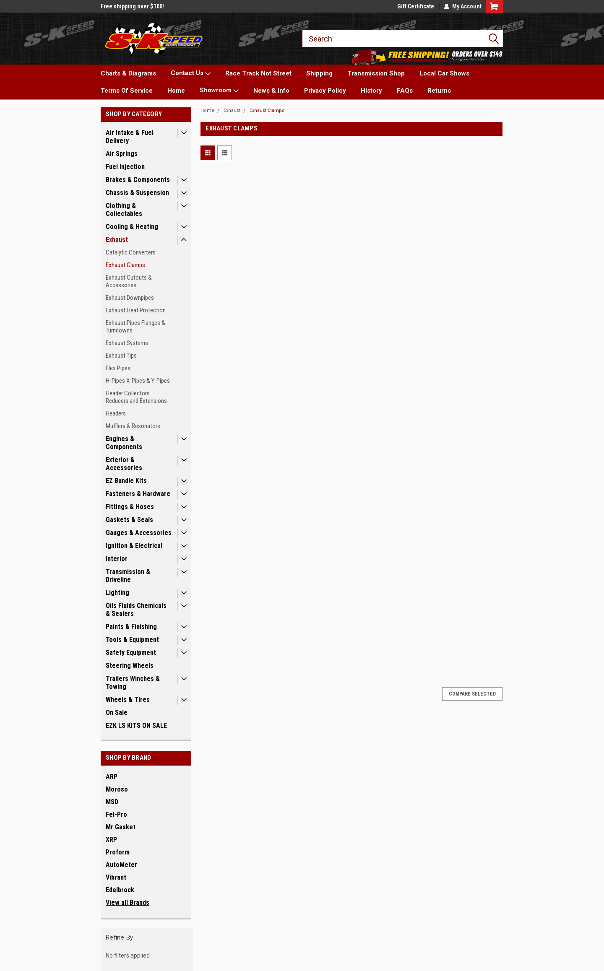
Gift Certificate (415, 6)
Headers (116, 413)
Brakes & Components (138, 180)
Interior (117, 559)
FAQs (405, 90)
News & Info (271, 90)
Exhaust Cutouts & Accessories (129, 281)
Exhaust (117, 240)
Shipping (319, 73)
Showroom (219, 90)
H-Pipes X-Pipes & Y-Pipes (138, 380)
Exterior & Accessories (124, 464)
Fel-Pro (116, 814)
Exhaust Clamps (125, 265)
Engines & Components (124, 443)
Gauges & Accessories (139, 533)
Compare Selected (472, 694)
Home (176, 90)
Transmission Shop (376, 73)
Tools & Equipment (132, 640)
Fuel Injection (125, 167)
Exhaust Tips (121, 355)
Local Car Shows (444, 73)
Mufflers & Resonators (133, 426)
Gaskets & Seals (129, 520)
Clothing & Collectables (124, 210)
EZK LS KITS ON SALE (136, 726)
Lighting (117, 593)
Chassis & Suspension (137, 193)
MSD (112, 802)
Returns (439, 90)
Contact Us (191, 73)
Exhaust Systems (127, 343)
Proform (118, 852)
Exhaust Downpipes (130, 297)
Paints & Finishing (131, 627)
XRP (111, 840)
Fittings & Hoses (130, 507)
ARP (111, 777)
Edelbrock (120, 890)
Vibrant (116, 877)
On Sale (117, 713)
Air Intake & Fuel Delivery (130, 137)
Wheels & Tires (128, 700)
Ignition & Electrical (134, 546)
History (371, 90)
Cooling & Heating (132, 227)
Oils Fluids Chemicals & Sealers (136, 610)
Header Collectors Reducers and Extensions (136, 397)
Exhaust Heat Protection (136, 310)
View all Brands (127, 902)
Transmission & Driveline (128, 576)
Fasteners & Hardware (138, 494)
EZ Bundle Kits (126, 481)
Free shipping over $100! (132, 6)
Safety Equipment (131, 653)
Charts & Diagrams (128, 73)
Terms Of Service (127, 90)
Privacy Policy (325, 90)
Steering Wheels (130, 666)
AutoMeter (121, 865)
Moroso (117, 789)
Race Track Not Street (258, 73)
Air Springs (122, 154)
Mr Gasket (120, 827)
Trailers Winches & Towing (133, 683)
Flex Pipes (118, 368)
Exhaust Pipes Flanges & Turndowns (135, 326)
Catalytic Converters (131, 252)
